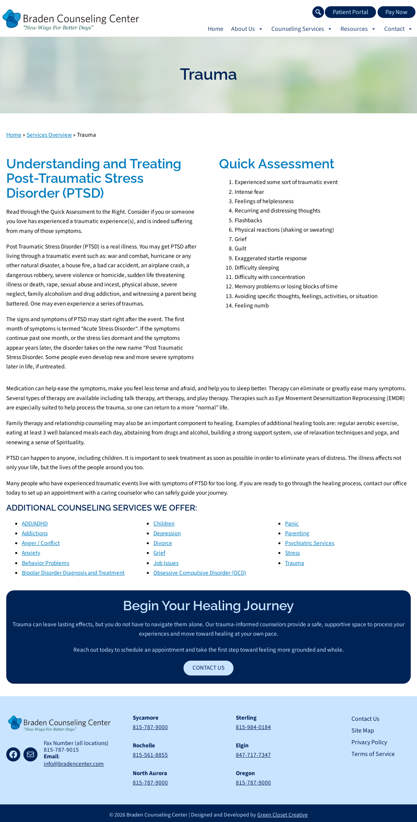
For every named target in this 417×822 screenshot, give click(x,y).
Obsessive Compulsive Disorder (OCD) (199, 570)
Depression (167, 532)
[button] (318, 12)
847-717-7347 (253, 752)
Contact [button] (398, 29)
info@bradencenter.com (74, 762)
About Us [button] (247, 29)
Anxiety (31, 551)
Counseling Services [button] (302, 29)
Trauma (294, 561)
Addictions (35, 532)
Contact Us (208, 665)
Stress (292, 551)
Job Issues (165, 561)
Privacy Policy (369, 740)
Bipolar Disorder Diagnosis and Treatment (73, 570)
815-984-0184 (253, 724)
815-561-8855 (150, 752)
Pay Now (396, 12)
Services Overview (49, 134)
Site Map (362, 728)
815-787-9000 (150, 724)
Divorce (162, 542)
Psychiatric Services (309, 542)
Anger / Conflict (41, 542)
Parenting (297, 532)
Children (164, 523)
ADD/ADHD (35, 523)
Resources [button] (358, 29)
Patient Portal (350, 12)
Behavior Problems (45, 561)
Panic (292, 523)
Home (215, 29)
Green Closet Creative (282, 811)
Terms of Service (373, 751)
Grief (159, 551)
